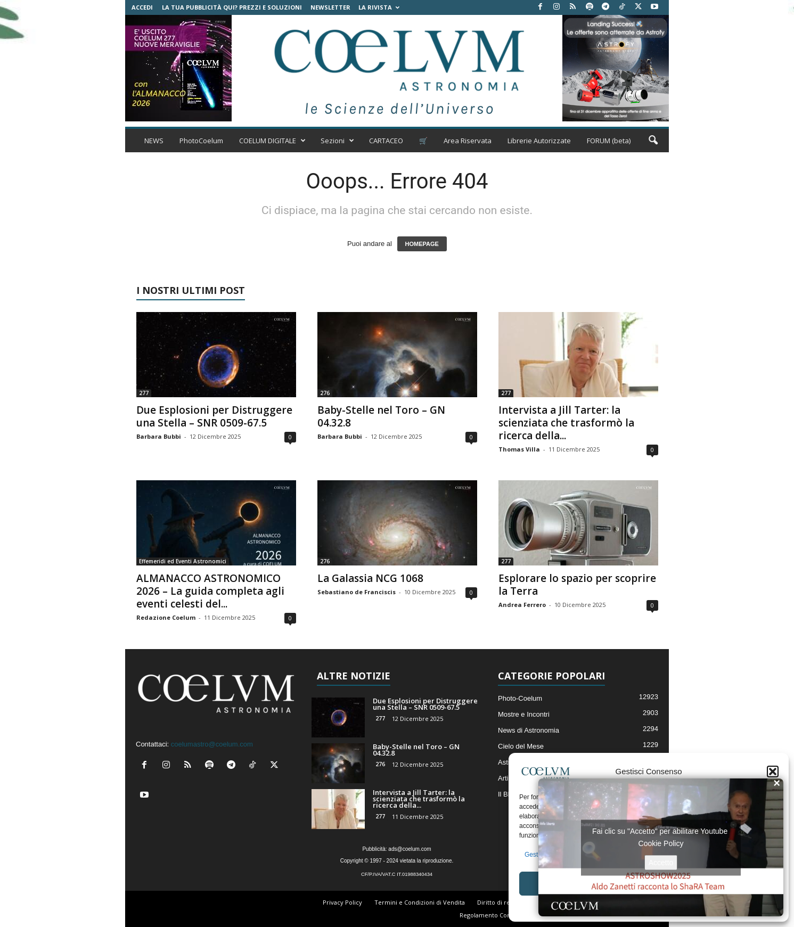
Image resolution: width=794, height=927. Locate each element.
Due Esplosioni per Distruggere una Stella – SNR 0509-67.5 (214, 416)
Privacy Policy (342, 902)
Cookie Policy (661, 843)
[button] (772, 771)
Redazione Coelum (165, 617)
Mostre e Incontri (524, 714)
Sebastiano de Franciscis (356, 592)
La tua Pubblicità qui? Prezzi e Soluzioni (232, 7)
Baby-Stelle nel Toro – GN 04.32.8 (381, 416)
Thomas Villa (519, 449)
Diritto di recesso (501, 902)
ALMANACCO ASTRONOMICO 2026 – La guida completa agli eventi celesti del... (210, 591)
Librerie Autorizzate (539, 140)
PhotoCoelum (201, 140)
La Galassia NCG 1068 (370, 578)
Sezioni (337, 140)
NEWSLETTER (330, 7)
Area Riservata (468, 140)
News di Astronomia (528, 730)
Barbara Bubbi (158, 436)
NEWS (153, 140)
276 (325, 393)
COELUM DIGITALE (272, 140)
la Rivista (378, 7)
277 (144, 393)
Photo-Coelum (520, 698)
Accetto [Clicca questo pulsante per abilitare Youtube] (661, 862)
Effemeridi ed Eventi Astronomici (182, 561)
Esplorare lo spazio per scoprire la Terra (577, 584)
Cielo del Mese (521, 746)
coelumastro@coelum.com (212, 744)
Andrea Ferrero (522, 605)
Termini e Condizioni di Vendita (419, 902)
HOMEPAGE (422, 244)
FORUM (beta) (609, 140)
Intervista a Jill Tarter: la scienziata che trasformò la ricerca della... (566, 422)
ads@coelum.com (409, 849)
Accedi (142, 7)
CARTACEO (386, 140)
